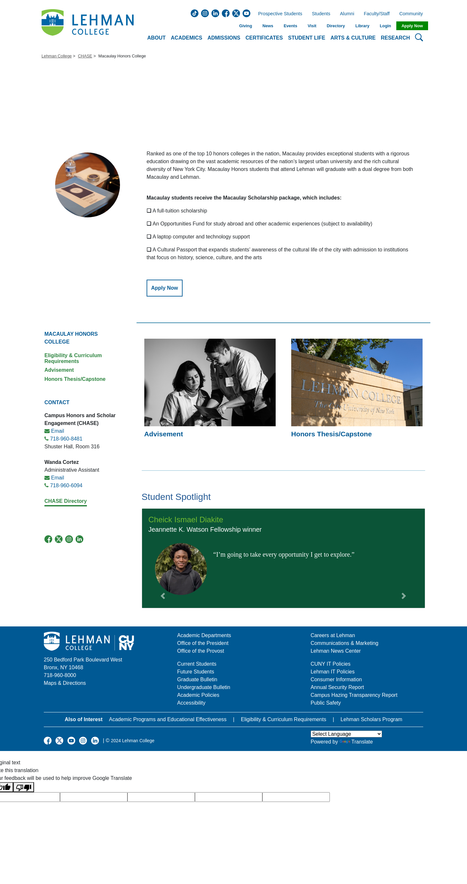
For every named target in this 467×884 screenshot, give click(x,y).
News (267, 25)
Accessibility (191, 703)
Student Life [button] (306, 38)
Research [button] (395, 38)
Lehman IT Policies (333, 671)
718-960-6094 (66, 485)
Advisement (59, 370)
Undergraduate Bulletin (203, 687)
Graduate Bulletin (197, 679)
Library (362, 25)
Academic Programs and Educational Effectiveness (168, 719)
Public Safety (326, 703)
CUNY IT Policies (331, 664)
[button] (163, 558)
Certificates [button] (264, 38)
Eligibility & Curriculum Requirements (73, 358)
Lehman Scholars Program (371, 719)
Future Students (195, 671)
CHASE (85, 56)
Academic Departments (204, 635)
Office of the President (202, 643)
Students (321, 14)
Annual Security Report (337, 687)
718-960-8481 (66, 439)
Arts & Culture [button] (353, 38)
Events (290, 25)
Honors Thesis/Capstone (74, 379)
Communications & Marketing (344, 643)
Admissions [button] (224, 38)
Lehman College (57, 56)
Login (385, 25)
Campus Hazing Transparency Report (354, 695)
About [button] (156, 38)
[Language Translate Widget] (346, 734)
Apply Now (412, 25)
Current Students (196, 664)
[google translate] (93, 797)
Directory (336, 25)
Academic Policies (198, 695)
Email (57, 431)
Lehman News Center (336, 651)
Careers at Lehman (333, 635)
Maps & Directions (65, 683)
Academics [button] (186, 38)
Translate (356, 742)
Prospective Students (278, 14)
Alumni (347, 14)
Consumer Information (336, 679)
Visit (312, 25)
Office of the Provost (200, 651)
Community (413, 14)
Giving (245, 25)
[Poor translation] (23, 787)
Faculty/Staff (377, 14)
